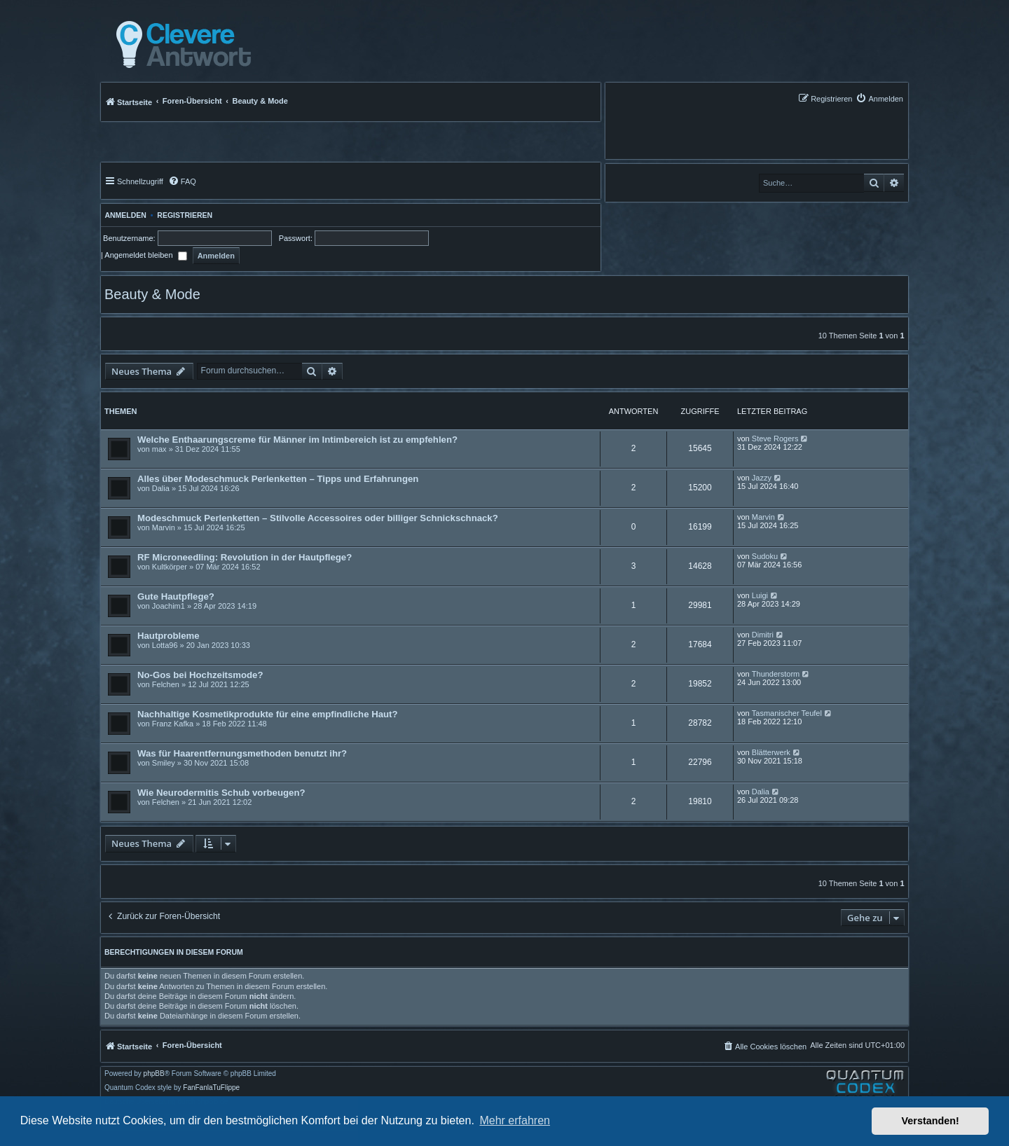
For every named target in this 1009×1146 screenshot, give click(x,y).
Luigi (760, 595)
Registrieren (184, 215)
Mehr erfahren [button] (514, 1120)
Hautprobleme (168, 635)
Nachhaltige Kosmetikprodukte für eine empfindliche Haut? (267, 714)
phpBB (154, 1073)
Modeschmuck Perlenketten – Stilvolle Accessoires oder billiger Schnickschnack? (317, 518)
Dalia (161, 488)
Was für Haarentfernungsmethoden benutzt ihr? (242, 753)
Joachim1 (168, 606)
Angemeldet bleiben (145, 255)
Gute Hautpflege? (175, 596)
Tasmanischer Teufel (787, 713)
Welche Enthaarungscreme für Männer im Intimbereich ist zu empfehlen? (297, 439)
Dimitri (763, 634)
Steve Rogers (775, 438)
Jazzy (761, 478)
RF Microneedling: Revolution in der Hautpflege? (244, 557)
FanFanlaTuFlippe (211, 1087)
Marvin (163, 527)
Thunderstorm (775, 674)
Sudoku (765, 556)
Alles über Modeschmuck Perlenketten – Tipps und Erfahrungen (277, 479)
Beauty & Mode (152, 294)
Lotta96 (165, 645)
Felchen (165, 684)
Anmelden (123, 215)
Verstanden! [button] (930, 1120)
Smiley (163, 763)
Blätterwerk (771, 752)
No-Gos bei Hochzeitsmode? (200, 675)
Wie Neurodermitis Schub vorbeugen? (221, 792)
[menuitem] (879, 98)
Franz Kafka (172, 723)
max (159, 449)
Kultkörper (169, 566)
